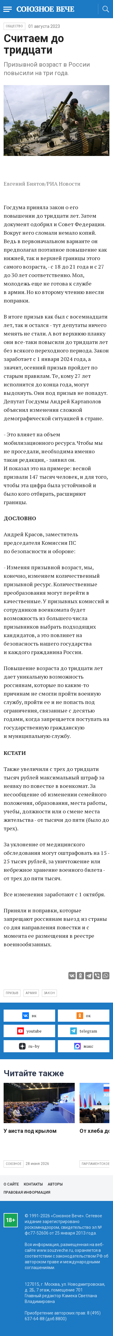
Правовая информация (27, 1192)
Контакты (33, 1184)
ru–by (29, 1046)
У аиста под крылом (30, 1131)
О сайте (11, 1184)
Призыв (12, 993)
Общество (14, 26)
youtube (29, 1030)
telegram (83, 1030)
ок (84, 1015)
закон (49, 993)
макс (83, 1046)
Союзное (13, 1164)
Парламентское (96, 1164)
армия (31, 993)
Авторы (55, 1184)
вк (29, 1015)
